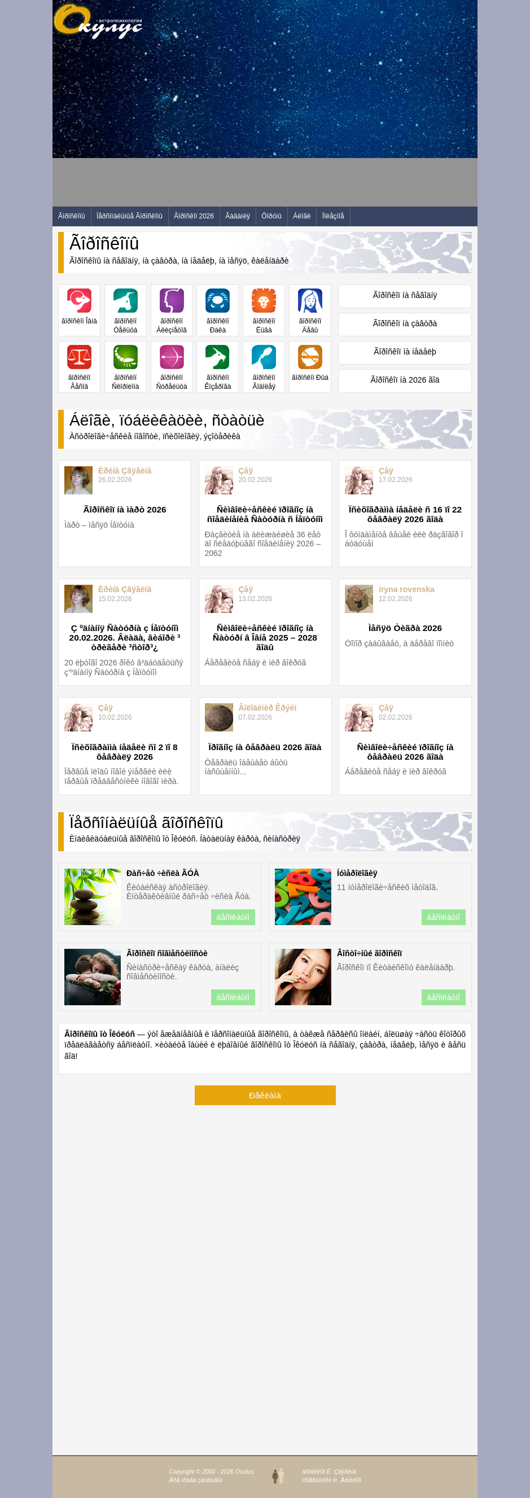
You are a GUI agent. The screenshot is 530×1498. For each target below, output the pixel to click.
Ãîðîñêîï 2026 (194, 216)
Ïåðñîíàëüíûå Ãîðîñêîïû (130, 216)
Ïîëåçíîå (333, 216)
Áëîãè (301, 216)
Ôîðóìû (271, 216)
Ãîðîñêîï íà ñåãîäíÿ (405, 295)
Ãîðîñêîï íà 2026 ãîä (404, 379)
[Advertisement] (257, 128)
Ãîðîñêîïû (71, 216)
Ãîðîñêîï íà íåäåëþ (405, 351)
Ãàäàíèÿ (237, 216)
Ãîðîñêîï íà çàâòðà (405, 323)
